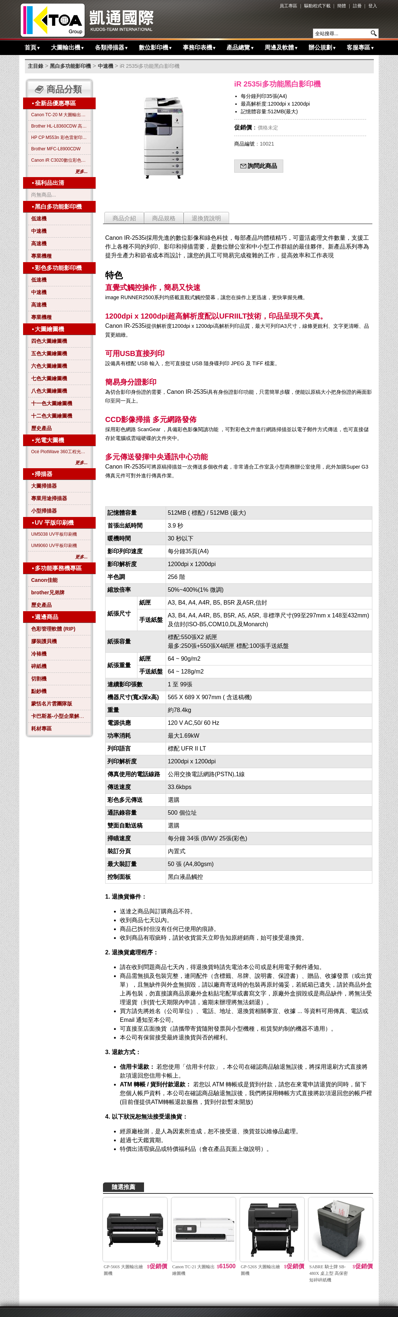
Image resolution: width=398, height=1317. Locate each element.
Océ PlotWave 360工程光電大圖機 (59, 451)
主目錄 (35, 66)
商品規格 (164, 218)
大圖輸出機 (68, 47)
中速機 (105, 66)
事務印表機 (200, 47)
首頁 (33, 47)
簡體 (341, 5)
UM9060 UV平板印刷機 (54, 545)
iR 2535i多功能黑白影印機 (150, 66)
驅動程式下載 (317, 5)
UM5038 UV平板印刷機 (54, 534)
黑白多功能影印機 (70, 66)
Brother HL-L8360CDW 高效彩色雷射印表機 (59, 126)
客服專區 (361, 47)
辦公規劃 (322, 47)
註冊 (357, 5)
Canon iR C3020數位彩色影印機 (59, 160)
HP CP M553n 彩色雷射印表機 (59, 137)
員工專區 (288, 5)
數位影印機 (156, 47)
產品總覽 (240, 47)
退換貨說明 (206, 218)
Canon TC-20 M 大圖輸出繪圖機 (59, 114)
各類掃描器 (112, 47)
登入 (372, 5)
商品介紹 (124, 218)
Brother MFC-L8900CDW (56, 148)
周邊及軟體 (281, 47)
